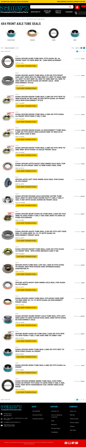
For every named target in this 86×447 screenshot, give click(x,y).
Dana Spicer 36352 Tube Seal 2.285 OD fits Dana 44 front (40, 366)
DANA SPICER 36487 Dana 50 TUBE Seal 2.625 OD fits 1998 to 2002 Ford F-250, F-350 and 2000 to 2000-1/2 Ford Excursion (40, 215)
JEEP (74, 40)
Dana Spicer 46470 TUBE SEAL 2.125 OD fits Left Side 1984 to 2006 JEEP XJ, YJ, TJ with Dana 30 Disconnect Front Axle (40, 233)
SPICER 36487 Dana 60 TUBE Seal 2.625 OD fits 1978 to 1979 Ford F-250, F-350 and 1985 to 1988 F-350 (39, 334)
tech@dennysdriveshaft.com (12, 422)
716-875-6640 (8, 414)
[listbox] (11, 48)
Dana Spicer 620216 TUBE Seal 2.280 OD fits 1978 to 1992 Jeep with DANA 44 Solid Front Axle (40, 149)
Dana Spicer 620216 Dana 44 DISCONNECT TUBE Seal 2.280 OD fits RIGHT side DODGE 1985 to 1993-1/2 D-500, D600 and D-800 (40, 132)
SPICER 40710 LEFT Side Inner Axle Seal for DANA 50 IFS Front (39, 180)
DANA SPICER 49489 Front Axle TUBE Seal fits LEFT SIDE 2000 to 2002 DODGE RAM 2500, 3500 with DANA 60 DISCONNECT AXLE (40, 318)
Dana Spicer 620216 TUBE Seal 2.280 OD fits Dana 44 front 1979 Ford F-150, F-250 (39, 115)
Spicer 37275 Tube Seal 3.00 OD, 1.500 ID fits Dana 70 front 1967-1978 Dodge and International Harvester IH (39, 267)
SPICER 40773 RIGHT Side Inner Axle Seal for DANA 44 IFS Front (40, 283)
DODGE (32, 40)
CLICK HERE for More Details (26, 66)
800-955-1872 (7, 415)
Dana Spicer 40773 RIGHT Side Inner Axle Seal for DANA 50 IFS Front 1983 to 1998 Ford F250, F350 (40, 164)
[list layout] (84, 48)
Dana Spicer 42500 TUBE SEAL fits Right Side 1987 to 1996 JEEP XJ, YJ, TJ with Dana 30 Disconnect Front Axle (39, 300)
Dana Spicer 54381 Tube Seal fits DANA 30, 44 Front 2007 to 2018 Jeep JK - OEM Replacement (38, 59)
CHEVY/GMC (11, 40)
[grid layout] (81, 48)
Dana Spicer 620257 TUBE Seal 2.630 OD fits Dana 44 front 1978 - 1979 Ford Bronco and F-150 (39, 250)
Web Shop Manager (29, 443)
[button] (74, 51)
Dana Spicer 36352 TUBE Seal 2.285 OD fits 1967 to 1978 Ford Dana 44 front (39, 350)
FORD (53, 40)
